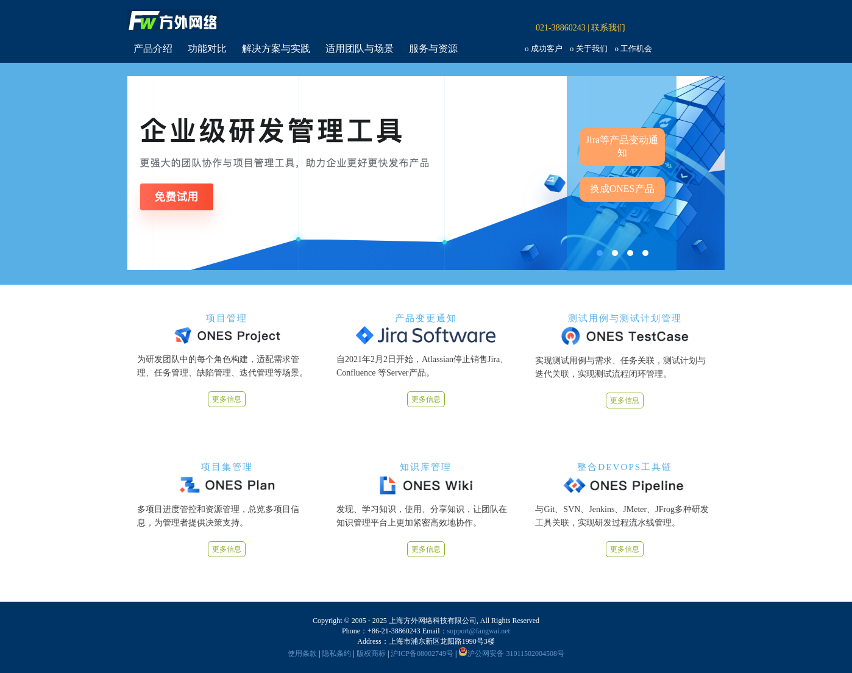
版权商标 (371, 653)
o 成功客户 (544, 48)
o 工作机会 (634, 48)
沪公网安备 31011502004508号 (511, 653)
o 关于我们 (589, 48)
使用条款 (302, 653)
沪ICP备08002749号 (422, 653)
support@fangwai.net (478, 631)
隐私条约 (336, 653)
